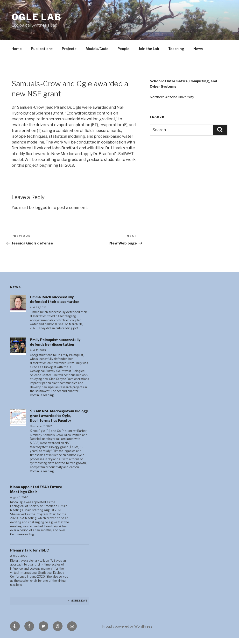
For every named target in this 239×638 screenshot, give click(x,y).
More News (79, 600)
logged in (43, 207)
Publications (42, 49)
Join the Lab (149, 49)
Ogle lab (37, 17)
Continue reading (42, 395)
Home (17, 49)
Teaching (176, 49)
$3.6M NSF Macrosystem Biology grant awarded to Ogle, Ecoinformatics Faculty (59, 416)
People (123, 49)
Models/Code (97, 49)
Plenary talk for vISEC (29, 550)
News (198, 49)
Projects (69, 49)
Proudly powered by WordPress (127, 626)
